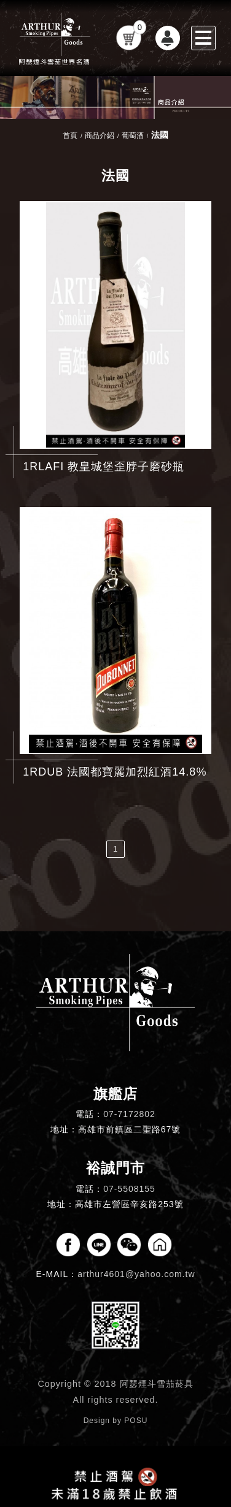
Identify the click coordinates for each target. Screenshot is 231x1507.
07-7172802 (129, 1114)
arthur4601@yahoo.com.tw (136, 1274)
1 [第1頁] (115, 848)
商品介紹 (99, 135)
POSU (135, 1420)
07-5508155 (129, 1189)
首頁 (70, 135)
